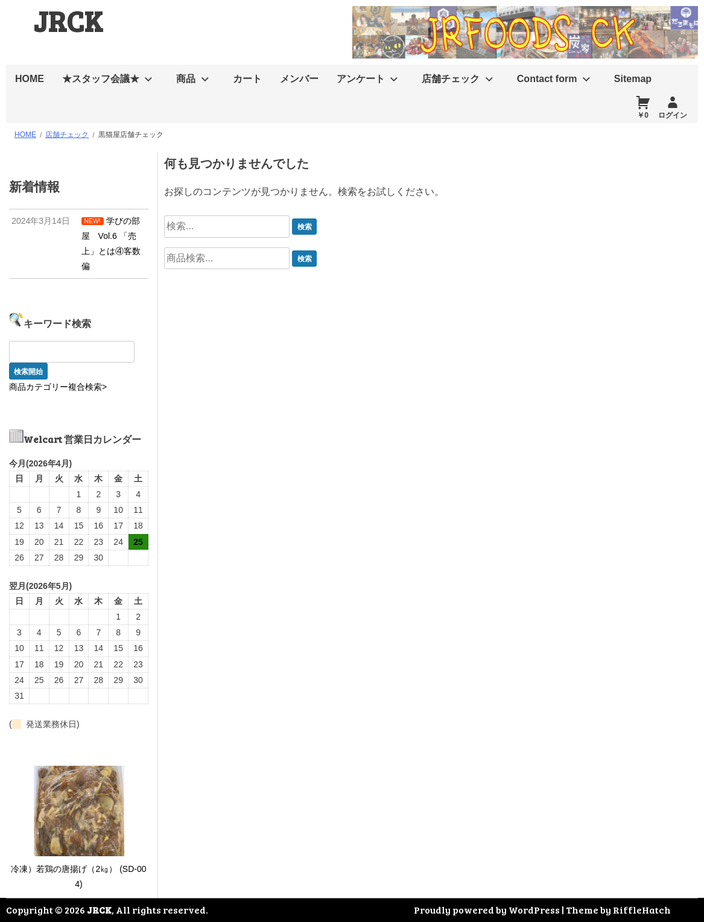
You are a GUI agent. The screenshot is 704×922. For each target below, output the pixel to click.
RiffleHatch (642, 909)
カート (247, 79)
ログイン (672, 115)
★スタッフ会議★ (100, 79)
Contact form (547, 79)
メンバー (299, 79)
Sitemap (633, 79)
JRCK (68, 20)
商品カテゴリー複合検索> (58, 387)
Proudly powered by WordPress (487, 909)
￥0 (643, 115)
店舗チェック (451, 79)
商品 (185, 79)
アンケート (361, 79)
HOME (29, 79)
